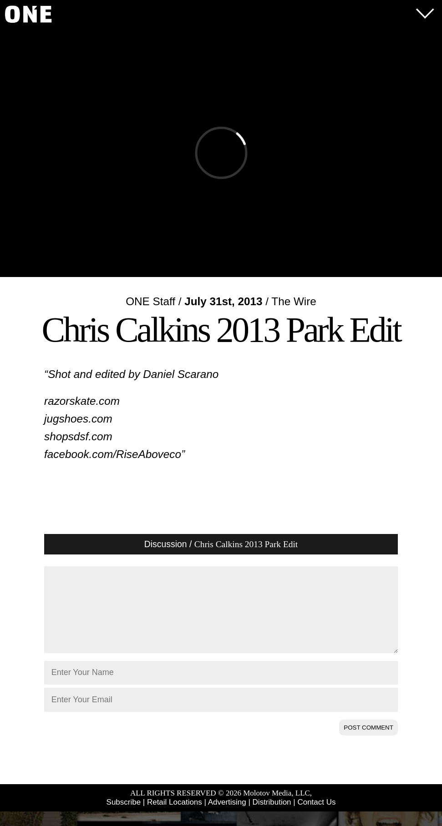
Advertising (227, 816)
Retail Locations (174, 816)
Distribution (272, 816)
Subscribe (124, 816)
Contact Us (316, 816)
